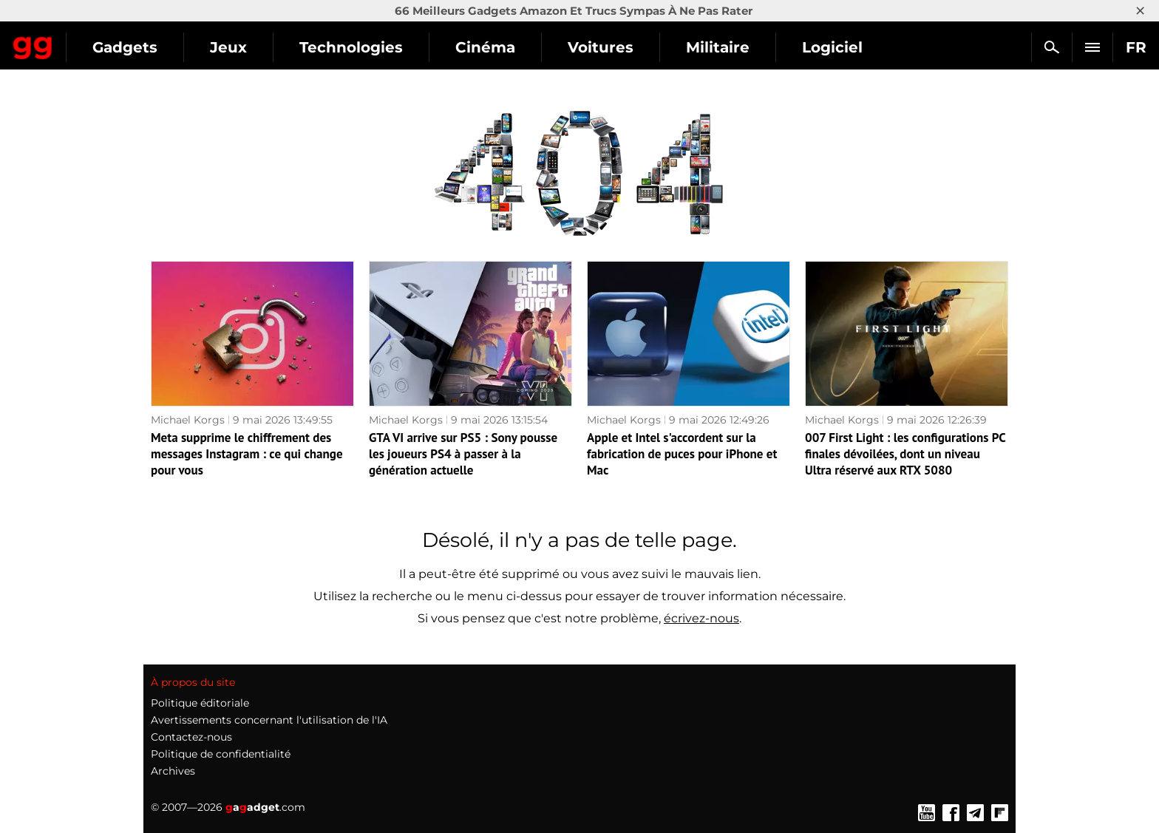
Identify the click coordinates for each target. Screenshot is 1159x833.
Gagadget (99, 41)
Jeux (361, 47)
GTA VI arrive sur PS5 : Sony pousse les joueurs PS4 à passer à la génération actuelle (463, 453)
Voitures (734, 47)
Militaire (851, 47)
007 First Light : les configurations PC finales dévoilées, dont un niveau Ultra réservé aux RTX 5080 (905, 453)
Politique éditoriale (200, 703)
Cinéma (618, 47)
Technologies (484, 47)
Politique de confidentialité (220, 754)
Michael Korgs (188, 419)
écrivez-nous (701, 618)
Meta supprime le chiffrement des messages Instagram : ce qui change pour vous (247, 453)
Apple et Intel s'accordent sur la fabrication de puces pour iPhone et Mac (682, 453)
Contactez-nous (191, 737)
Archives (173, 771)
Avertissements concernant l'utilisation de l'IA (269, 720)
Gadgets (257, 47)
